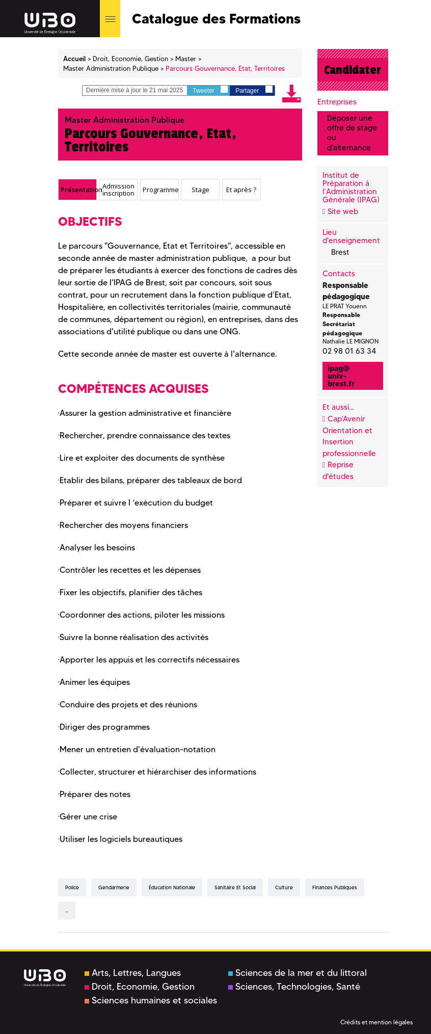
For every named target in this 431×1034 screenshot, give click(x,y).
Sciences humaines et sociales (151, 1000)
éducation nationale (172, 887)
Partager (253, 90)
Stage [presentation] (200, 189)
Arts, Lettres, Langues (133, 972)
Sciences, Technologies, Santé (294, 986)
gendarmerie (113, 887)
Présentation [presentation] (78, 189)
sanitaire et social (235, 887)
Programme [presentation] (160, 189)
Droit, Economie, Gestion (140, 986)
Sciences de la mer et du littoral (297, 972)
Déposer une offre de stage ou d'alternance (352, 133)
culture (284, 887)
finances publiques (334, 887)
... (66, 910)
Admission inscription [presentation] (118, 189)
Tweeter (210, 90)
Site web (343, 211)
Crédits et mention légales (376, 1022)
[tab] (77, 189)
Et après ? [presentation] (241, 189)
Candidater (352, 69)
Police (72, 887)
